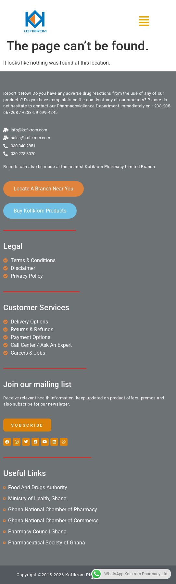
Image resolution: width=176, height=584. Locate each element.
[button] (123, 21)
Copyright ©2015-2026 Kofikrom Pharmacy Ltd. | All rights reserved (88, 574)
